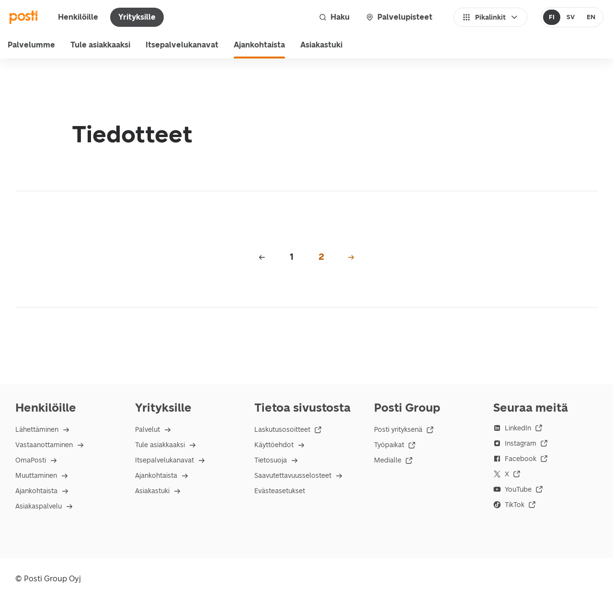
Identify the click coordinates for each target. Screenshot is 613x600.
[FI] (552, 17)
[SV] (570, 17)
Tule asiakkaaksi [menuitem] (100, 44)
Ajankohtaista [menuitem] (259, 44)
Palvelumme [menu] (31, 44)
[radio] (552, 17)
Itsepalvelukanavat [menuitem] (182, 44)
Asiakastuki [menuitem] (321, 44)
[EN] (590, 17)
